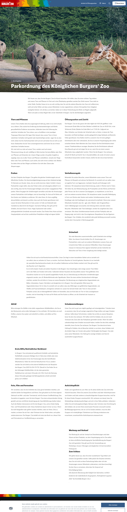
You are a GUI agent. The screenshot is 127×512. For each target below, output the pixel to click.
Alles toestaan (113, 495)
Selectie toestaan (113, 501)
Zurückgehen (16, 81)
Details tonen (91, 508)
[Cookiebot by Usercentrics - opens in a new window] (11, 508)
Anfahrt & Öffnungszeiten (89, 3)
